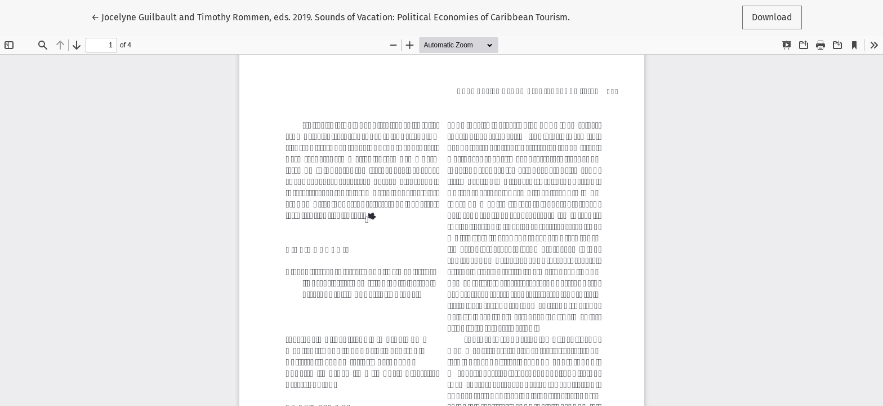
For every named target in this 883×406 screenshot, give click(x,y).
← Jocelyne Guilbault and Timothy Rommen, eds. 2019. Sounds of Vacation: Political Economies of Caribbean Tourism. (330, 16)
